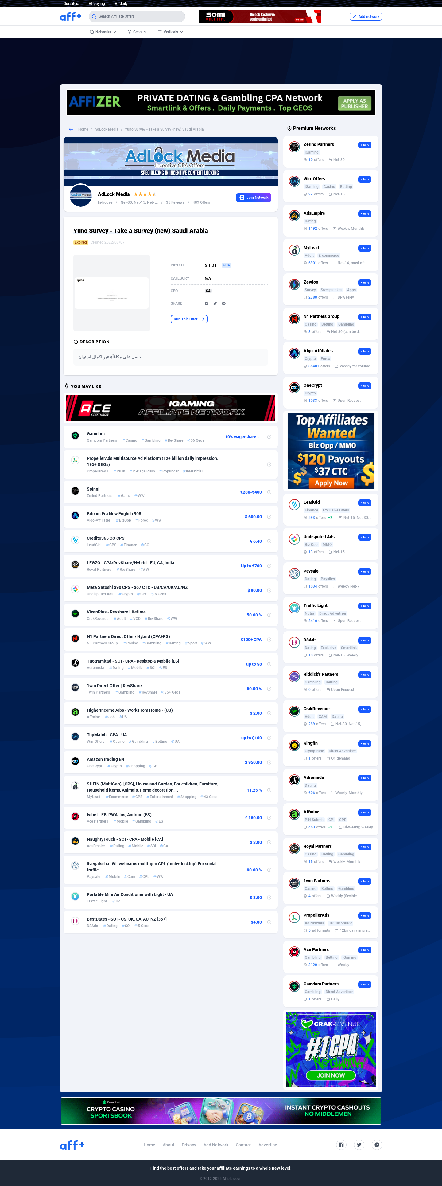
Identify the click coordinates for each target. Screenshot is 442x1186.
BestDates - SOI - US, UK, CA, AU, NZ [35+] (127, 919)
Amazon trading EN (105, 759)
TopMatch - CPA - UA (107, 734)
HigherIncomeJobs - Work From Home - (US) (130, 710)
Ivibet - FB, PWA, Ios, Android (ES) (119, 814)
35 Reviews (175, 202)
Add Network (216, 1144)
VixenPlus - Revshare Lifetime (116, 611)
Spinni (93, 489)
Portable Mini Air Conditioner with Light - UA (130, 894)
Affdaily (121, 4)
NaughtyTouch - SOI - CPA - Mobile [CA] (125, 839)
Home (83, 129)
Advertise (267, 1144)
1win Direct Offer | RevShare (114, 685)
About (168, 1144)
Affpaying (97, 4)
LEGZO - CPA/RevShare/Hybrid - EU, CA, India (130, 562)
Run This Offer (189, 319)
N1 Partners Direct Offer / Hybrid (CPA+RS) (128, 636)
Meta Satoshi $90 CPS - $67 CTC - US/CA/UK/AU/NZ (137, 587)
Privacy (189, 1144)
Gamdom (96, 433)
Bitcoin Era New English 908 (114, 513)
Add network (365, 16)
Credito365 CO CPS (106, 538)
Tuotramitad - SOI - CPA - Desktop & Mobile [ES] (133, 661)
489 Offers (201, 202)
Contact (243, 1144)
